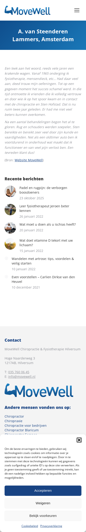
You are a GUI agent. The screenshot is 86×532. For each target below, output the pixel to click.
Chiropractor (14, 416)
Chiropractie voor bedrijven (26, 425)
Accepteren (43, 490)
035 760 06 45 (18, 372)
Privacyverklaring (51, 526)
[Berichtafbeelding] (10, 191)
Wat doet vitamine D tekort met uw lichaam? (46, 242)
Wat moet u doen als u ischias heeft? (47, 224)
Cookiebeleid (30, 526)
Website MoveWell (29, 160)
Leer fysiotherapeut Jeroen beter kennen (44, 208)
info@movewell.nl (21, 376)
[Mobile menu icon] (76, 10)
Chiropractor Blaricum (22, 430)
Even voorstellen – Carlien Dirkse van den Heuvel (43, 279)
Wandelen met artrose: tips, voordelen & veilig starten (43, 261)
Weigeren (43, 503)
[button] (79, 440)
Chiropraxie (13, 421)
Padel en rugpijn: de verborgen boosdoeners (43, 190)
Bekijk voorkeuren (42, 516)
